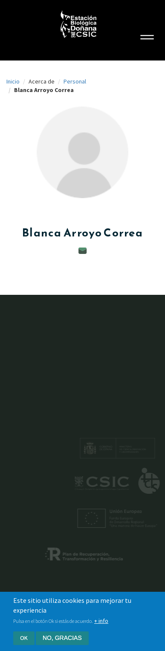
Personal (75, 81)
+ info (101, 621)
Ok (24, 638)
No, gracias (62, 637)
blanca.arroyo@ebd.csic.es (82, 251)
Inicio (13, 81)
